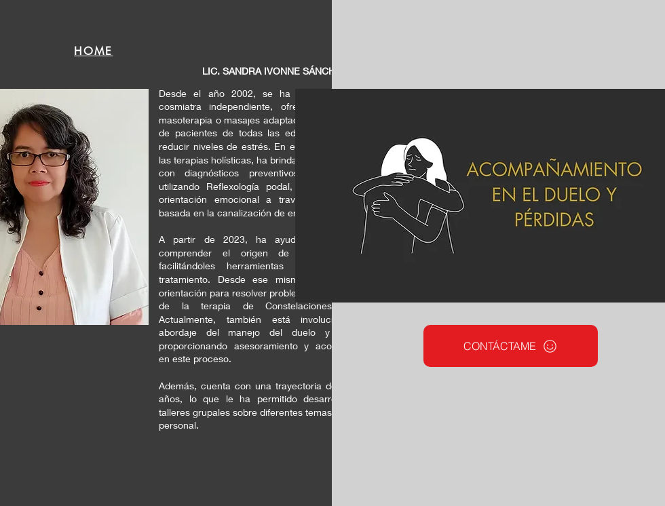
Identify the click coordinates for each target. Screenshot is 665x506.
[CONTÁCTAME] (510, 346)
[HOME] (93, 50)
